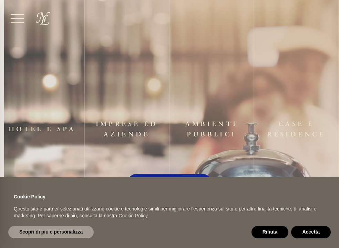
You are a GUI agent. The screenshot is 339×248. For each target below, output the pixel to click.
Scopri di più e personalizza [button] (51, 232)
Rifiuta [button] (270, 232)
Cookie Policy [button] (133, 215)
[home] (43, 18)
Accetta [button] (311, 232)
